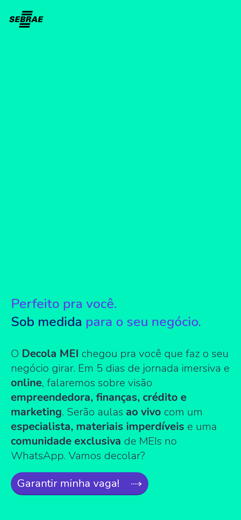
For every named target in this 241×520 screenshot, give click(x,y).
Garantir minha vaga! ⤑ (79, 483)
